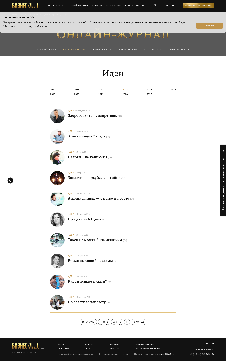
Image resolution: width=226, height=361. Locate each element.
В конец (138, 322)
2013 (76, 89)
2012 (52, 89)
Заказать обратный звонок (148, 348)
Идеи (71, 110)
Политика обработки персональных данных (78, 354)
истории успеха (57, 5)
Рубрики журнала (74, 49)
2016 (149, 89)
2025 (149, 94)
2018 (52, 94)
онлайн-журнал (79, 5)
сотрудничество (134, 5)
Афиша (61, 344)
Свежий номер (46, 49)
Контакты (114, 348)
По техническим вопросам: (154, 354)
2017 (173, 89)
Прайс (88, 348)
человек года (114, 5)
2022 (100, 94)
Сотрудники (63, 348)
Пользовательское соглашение (116, 354)
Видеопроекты (127, 49)
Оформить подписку (144, 344)
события (97, 5)
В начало (88, 322)
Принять (209, 25)
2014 (100, 89)
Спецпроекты (153, 49)
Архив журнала (179, 49)
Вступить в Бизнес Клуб (198, 5)
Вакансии (114, 344)
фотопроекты (102, 49)
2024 (125, 94)
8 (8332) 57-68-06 (202, 354)
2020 (76, 94)
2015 (125, 89)
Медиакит (89, 344)
